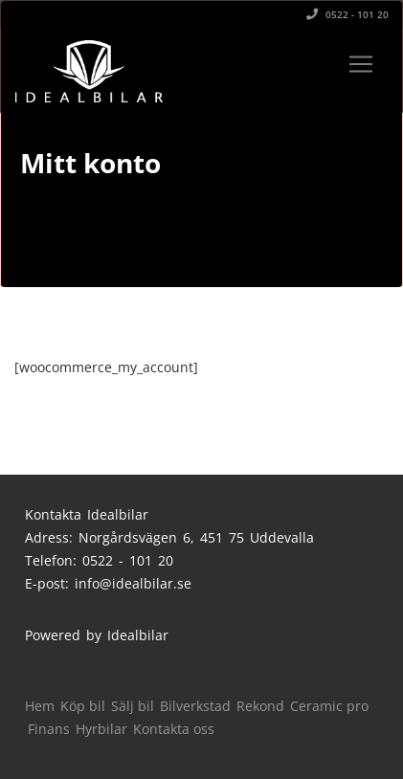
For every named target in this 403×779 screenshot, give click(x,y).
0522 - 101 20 (347, 14)
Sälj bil (132, 706)
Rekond (260, 706)
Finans (49, 729)
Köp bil (82, 706)
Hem (40, 706)
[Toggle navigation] (361, 64)
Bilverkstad (195, 706)
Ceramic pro (329, 706)
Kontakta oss (173, 729)
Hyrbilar (101, 729)
